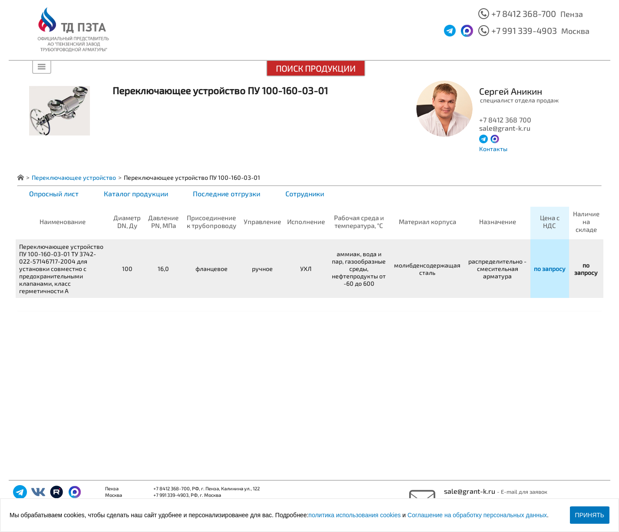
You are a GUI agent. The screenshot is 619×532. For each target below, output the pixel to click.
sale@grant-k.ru (470, 491)
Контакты (493, 148)
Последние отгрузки (226, 193)
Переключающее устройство (74, 177)
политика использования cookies (354, 515)
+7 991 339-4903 (524, 30)
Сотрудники (304, 193)
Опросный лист (54, 193)
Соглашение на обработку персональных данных (477, 515)
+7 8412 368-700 (523, 13)
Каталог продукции (136, 193)
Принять (589, 515)
